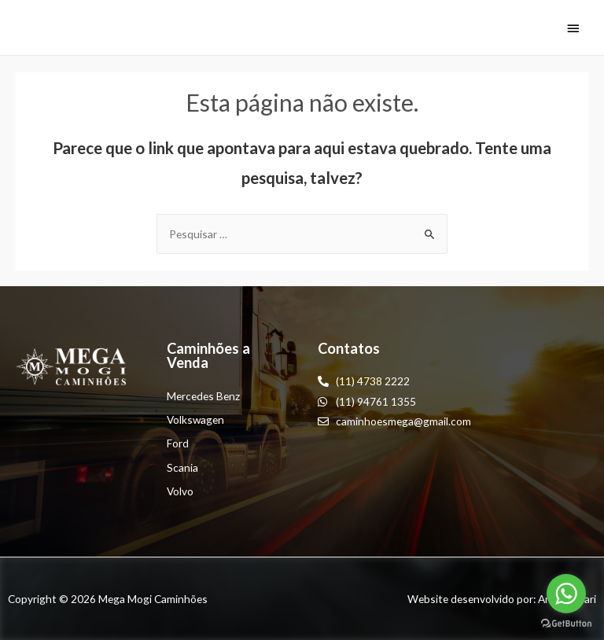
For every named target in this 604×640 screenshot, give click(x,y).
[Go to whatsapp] (566, 593)
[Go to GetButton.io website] (566, 624)
